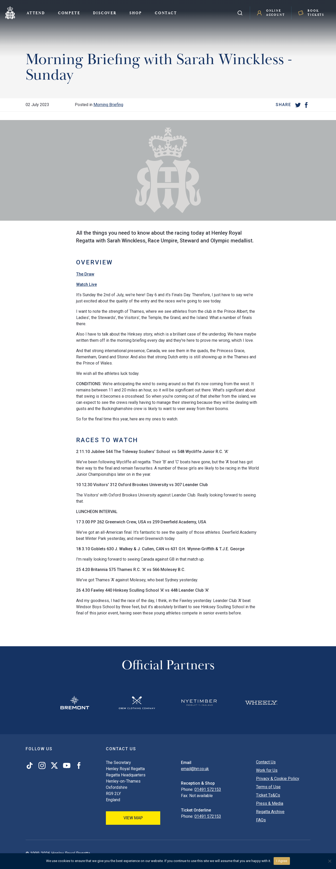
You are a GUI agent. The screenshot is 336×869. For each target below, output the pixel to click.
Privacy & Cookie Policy (277, 778)
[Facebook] (306, 104)
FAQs (261, 820)
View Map (133, 817)
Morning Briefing (108, 104)
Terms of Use (268, 786)
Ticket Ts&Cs (268, 795)
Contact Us (266, 762)
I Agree (281, 861)
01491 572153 (207, 789)
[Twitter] (298, 104)
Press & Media (269, 803)
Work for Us (266, 770)
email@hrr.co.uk (195, 768)
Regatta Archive (270, 811)
